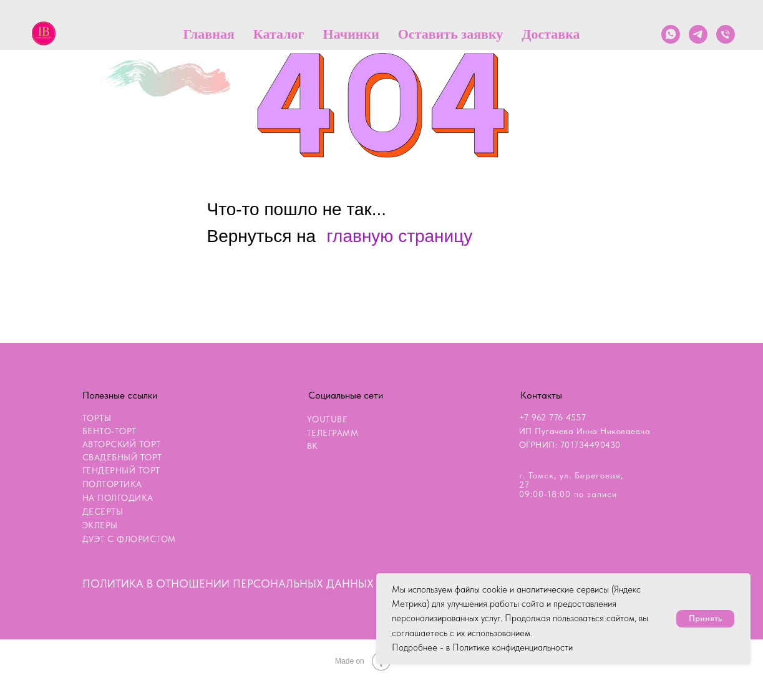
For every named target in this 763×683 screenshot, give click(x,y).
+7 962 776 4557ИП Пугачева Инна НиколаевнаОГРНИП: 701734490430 (585, 431)
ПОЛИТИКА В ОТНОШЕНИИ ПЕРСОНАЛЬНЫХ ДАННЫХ (228, 583)
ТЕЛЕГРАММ (333, 433)
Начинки (351, 34)
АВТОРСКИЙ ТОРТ (121, 444)
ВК (312, 446)
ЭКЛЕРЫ (100, 525)
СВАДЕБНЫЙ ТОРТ (122, 457)
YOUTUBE (327, 419)
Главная (208, 34)
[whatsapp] (670, 34)
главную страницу (400, 236)
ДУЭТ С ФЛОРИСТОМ (129, 539)
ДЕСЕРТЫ (103, 511)
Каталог (278, 34)
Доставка (551, 34)
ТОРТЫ (97, 418)
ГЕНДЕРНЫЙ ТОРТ (121, 470)
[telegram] (698, 34)
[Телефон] (725, 34)
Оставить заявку (450, 34)
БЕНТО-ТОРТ (109, 431)
